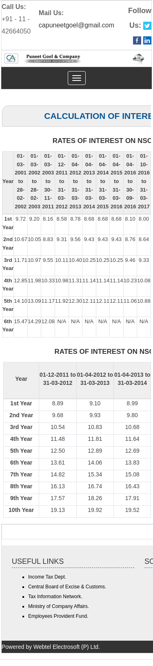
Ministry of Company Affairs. (58, 606)
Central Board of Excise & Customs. (67, 587)
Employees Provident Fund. (58, 616)
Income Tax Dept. (47, 577)
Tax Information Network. (55, 596)
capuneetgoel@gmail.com (76, 25)
